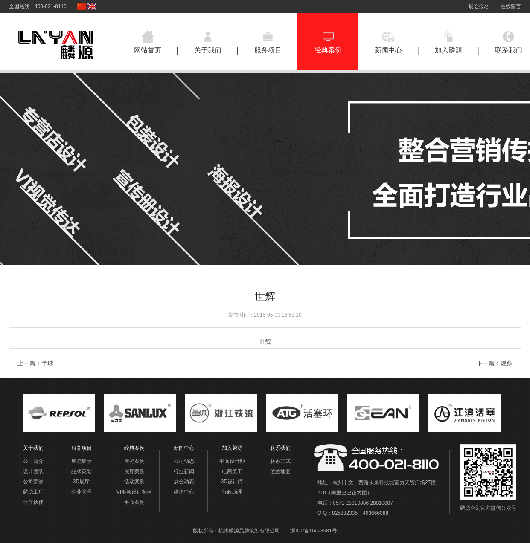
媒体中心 (184, 492)
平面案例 (134, 502)
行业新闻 (184, 471)
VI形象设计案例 (134, 492)
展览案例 (134, 461)
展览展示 (81, 461)
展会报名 (479, 6)
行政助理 (232, 492)
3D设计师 (232, 482)
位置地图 (280, 471)
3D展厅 (81, 482)
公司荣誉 (33, 482)
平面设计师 (232, 461)
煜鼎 (507, 363)
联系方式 (280, 461)
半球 (47, 363)
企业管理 (81, 492)
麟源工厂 (33, 492)
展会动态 (184, 482)
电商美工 (232, 471)
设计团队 (33, 471)
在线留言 (511, 6)
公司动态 (184, 461)
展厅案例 (134, 471)
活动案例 (134, 482)
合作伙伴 (33, 502)
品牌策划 (81, 471)
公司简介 (33, 461)
